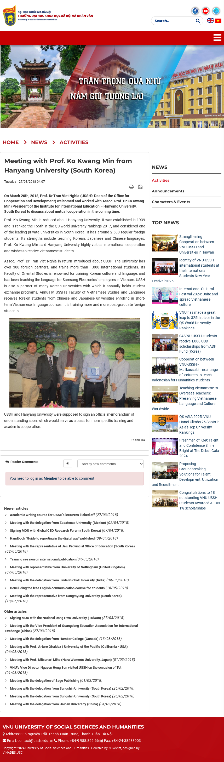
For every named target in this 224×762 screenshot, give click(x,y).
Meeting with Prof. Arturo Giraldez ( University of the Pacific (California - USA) (69, 647)
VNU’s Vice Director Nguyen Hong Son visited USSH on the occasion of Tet (65, 667)
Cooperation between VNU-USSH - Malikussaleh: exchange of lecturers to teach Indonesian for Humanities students (185, 369)
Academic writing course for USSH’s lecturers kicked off (52, 515)
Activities (160, 180)
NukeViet (114, 748)
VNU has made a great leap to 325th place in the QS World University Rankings (199, 320)
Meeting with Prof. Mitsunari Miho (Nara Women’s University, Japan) (61, 660)
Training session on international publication (43, 559)
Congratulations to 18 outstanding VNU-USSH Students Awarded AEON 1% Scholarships (199, 500)
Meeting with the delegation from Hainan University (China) (54, 704)
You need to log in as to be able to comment (52, 478)
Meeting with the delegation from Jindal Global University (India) (58, 580)
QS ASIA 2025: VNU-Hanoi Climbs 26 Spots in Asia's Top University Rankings (199, 424)
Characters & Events (171, 201)
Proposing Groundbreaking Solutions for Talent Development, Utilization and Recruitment (185, 474)
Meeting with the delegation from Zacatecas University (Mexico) (58, 523)
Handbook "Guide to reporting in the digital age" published (52, 538)
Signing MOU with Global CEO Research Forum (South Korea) (55, 530)
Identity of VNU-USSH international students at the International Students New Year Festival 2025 (185, 270)
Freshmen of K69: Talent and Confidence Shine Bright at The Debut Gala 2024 (199, 448)
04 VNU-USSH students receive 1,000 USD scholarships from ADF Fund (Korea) (198, 344)
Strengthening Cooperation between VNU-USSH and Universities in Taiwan (196, 244)
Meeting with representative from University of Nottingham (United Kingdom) (67, 567)
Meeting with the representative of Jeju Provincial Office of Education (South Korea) (72, 546)
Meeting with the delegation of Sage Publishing (44, 681)
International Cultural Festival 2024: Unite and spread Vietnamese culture (198, 297)
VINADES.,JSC (13, 752)
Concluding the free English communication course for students (57, 588)
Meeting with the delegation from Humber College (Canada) (54, 639)
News (159, 167)
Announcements (168, 191)
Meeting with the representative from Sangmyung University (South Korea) (66, 596)
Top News (165, 223)
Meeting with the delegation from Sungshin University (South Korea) (60, 688)
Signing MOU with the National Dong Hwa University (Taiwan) (55, 618)
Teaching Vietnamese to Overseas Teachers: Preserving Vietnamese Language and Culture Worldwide (185, 398)
